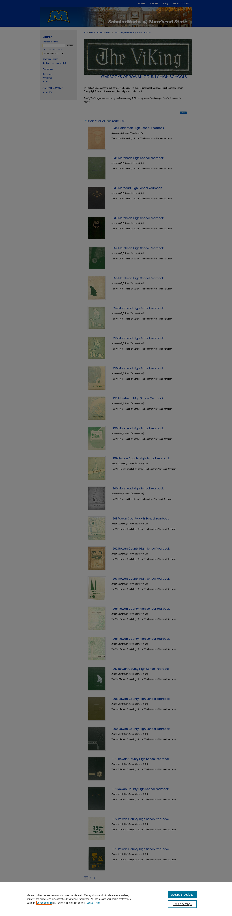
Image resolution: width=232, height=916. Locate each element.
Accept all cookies (182, 894)
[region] (116, 899)
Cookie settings (44, 902)
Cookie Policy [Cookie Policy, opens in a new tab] (93, 902)
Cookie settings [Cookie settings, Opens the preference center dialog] (182, 904)
